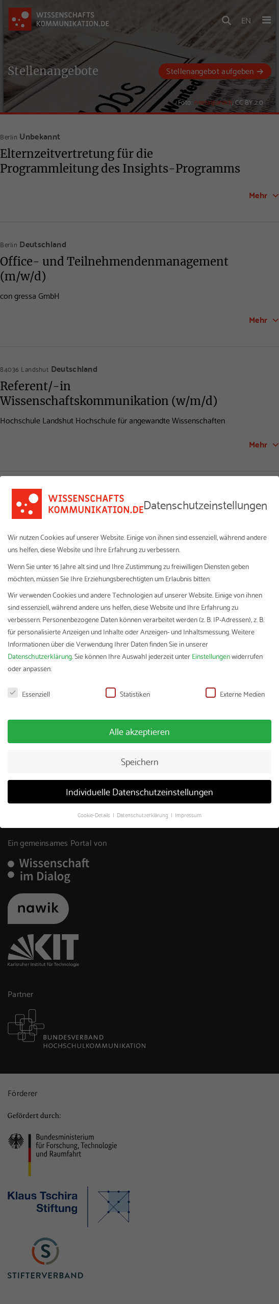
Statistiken (128, 693)
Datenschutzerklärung (40, 656)
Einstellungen (211, 656)
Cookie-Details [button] (95, 814)
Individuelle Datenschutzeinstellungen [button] (139, 791)
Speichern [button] (140, 761)
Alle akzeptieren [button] (139, 731)
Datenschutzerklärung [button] (143, 814)
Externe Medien (235, 693)
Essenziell (29, 693)
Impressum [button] (188, 814)
